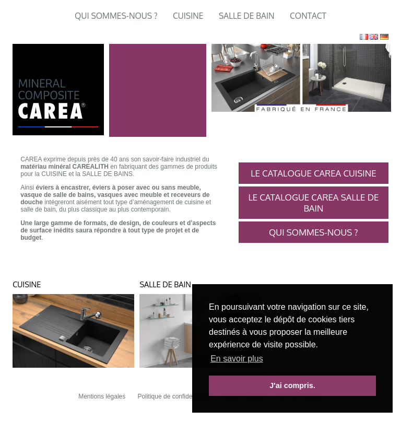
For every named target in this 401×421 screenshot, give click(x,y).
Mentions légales (101, 396)
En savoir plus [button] (236, 358)
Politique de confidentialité (174, 396)
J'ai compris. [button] (292, 385)
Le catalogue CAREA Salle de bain (313, 203)
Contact (308, 15)
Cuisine (188, 15)
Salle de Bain (247, 15)
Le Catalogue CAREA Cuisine (313, 173)
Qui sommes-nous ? (116, 15)
